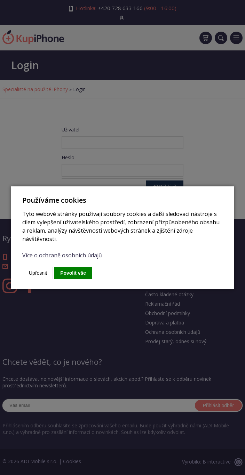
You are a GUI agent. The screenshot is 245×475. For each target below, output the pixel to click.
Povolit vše (73, 273)
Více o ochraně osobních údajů (62, 255)
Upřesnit (38, 273)
